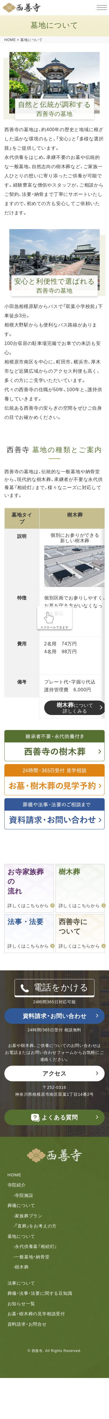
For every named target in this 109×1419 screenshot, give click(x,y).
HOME (15, 1174)
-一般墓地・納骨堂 (31, 1256)
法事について (21, 1283)
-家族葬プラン (28, 1215)
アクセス (54, 1073)
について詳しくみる (75, 708)
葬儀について (21, 1205)
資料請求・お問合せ (27, 1324)
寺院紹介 (17, 1184)
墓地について (21, 1236)
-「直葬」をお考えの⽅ (35, 1225)
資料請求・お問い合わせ (55, 1016)
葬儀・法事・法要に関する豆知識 (40, 1293)
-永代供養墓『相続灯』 (35, 1246)
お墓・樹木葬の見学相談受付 (36, 1313)
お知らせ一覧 (21, 1303)
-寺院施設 (23, 1195)
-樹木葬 (21, 1266)
